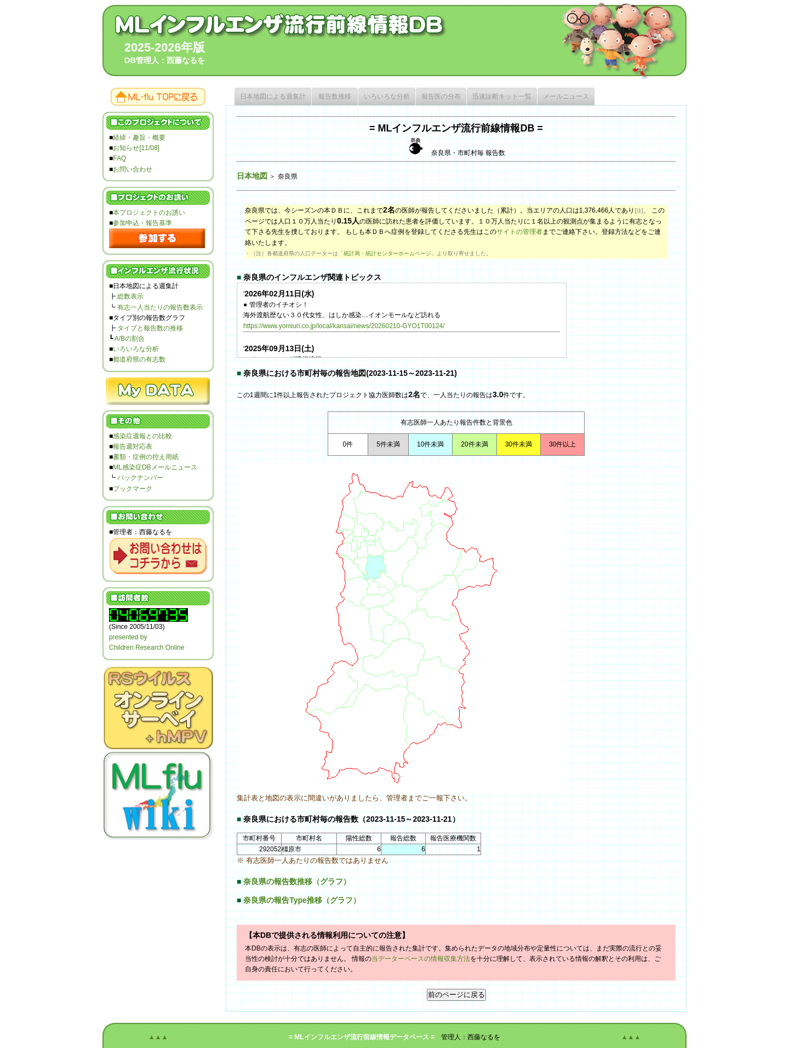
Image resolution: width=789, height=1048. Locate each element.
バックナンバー (140, 478)
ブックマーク (132, 488)
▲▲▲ (158, 1037)
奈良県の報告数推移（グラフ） (297, 881)
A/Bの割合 (130, 338)
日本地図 (252, 175)
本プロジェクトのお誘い (149, 212)
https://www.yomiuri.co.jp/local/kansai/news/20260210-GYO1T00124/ (344, 326)
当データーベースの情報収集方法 (420, 959)
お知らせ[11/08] (136, 148)
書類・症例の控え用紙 (146, 457)
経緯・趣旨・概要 (139, 137)
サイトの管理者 (519, 232)
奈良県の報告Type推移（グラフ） (301, 900)
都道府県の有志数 (139, 359)
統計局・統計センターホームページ (387, 253)
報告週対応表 (132, 446)
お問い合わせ (132, 169)
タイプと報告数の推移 (150, 328)
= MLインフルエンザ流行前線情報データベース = (361, 1037)
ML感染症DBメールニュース (155, 467)
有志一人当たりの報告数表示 (160, 307)
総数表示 (130, 296)
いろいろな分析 (136, 349)
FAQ (119, 158)
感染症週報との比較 (142, 436)
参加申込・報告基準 (142, 223)
